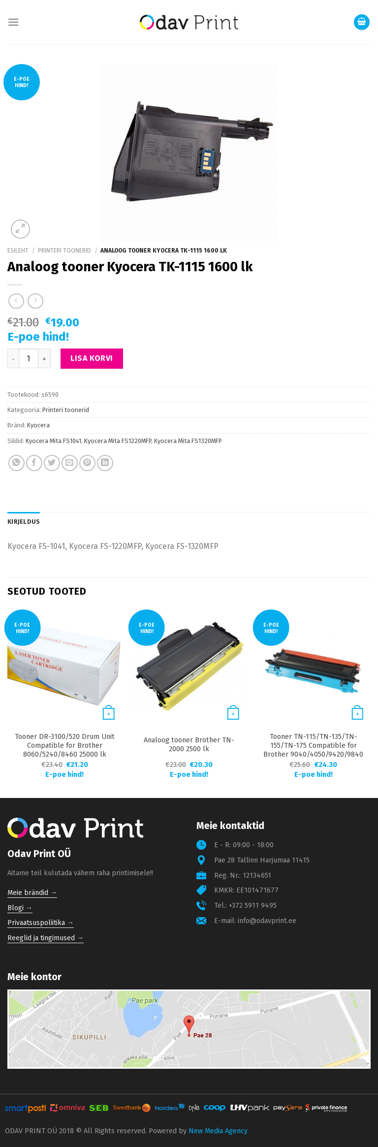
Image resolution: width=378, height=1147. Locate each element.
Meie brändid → (32, 893)
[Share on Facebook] (34, 463)
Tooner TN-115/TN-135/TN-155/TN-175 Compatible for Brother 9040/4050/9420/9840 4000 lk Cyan (313, 750)
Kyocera (38, 425)
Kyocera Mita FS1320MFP (188, 441)
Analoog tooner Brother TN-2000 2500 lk (189, 744)
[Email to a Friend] (70, 463)
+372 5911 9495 (253, 905)
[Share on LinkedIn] (105, 463)
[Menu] (13, 22)
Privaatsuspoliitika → (40, 923)
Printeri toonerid (64, 250)
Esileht (18, 250)
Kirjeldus (23, 521)
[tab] (23, 522)
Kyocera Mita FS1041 (53, 441)
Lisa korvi (91, 358)
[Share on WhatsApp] (16, 463)
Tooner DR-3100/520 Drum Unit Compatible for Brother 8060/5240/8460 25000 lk (65, 746)
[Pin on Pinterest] (87, 463)
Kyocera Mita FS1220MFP (117, 441)
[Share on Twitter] (52, 463)
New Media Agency (218, 1131)
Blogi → (19, 908)
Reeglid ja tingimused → (45, 938)
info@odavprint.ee (267, 921)
